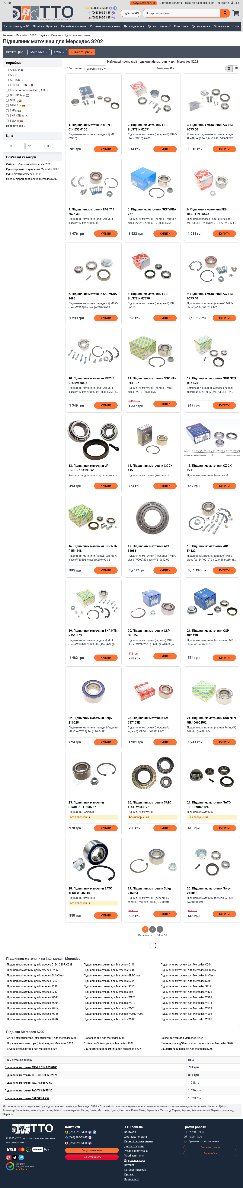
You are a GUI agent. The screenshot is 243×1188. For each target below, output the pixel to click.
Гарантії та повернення (138, 1141)
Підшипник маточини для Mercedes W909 (186, 1019)
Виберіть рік (81, 52)
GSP (14, 100)
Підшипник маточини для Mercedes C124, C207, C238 (39, 964)
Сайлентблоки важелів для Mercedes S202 (187, 1048)
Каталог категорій (135, 1169)
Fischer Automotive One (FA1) (27, 90)
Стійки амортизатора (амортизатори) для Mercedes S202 (42, 1037)
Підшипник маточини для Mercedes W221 (186, 1008)
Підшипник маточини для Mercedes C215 (109, 970)
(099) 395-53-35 (99, 17)
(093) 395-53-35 (97, 7)
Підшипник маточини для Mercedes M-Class (188, 975)
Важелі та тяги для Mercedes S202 (182, 1037)
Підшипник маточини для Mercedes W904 (32, 1019)
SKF (13, 110)
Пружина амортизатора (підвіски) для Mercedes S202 (40, 1043)
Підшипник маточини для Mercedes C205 (32, 970)
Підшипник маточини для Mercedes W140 (32, 997)
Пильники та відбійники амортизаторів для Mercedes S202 (197, 1043)
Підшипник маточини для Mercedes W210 (109, 1002)
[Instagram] (8, 1157)
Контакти (223, 2)
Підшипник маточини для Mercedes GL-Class (188, 970)
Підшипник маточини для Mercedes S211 (109, 986)
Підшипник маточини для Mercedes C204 (186, 964)
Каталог (129, 1165)
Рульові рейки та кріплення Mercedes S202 (32, 169)
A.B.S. (15, 69)
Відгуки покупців (134, 1160)
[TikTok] (15, 1157)
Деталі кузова (201, 26)
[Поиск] (225, 13)
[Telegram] (21, 1157)
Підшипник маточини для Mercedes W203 (186, 997)
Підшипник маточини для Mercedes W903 (186, 1013)
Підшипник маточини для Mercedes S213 (32, 991)
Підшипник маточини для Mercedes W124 (186, 991)
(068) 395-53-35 (99, 12)
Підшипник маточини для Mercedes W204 (32, 1002)
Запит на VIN (210, 1153)
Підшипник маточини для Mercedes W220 (109, 1008)
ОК (48, 146)
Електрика (181, 26)
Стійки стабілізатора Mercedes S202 (28, 164)
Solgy (14, 120)
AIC (11, 74)
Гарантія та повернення (199, 2)
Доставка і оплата (170, 2)
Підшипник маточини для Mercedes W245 (32, 1013)
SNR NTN (17, 115)
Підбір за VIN (131, 13)
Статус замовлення (143, 3)
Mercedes (21, 35)
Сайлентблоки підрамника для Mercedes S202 (112, 1048)
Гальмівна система (73, 26)
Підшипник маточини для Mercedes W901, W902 (113, 1013)
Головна (8, 35)
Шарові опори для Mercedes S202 (104, 1037)
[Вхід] (235, 3)
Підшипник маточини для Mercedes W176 (109, 997)
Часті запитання (134, 1155)
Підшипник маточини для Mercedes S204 (109, 980)
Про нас (129, 1174)
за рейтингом (96, 68)
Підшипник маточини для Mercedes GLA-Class (35, 975)
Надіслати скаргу (92, 1157)
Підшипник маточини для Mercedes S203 (32, 980)
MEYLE (15, 105)
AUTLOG (14, 79)
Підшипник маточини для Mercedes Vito (108, 991)
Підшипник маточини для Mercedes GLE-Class (112, 975)
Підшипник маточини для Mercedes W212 (32, 1008)
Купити (106, 149)
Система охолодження (105, 26)
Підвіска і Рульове (45, 26)
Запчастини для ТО (16, 26)
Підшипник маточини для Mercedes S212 (186, 986)
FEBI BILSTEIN (20, 85)
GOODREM (17, 95)
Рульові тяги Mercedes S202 (23, 174)
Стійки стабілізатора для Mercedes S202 (108, 1043)
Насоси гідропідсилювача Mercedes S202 (31, 178)
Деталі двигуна (134, 26)
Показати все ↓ (15, 125)
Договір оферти (134, 1146)
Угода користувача (136, 1150)
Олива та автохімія (226, 26)
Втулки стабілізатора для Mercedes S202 (32, 1048)
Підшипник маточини (31, 1067)
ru (5, 2)
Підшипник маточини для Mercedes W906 (109, 1019)
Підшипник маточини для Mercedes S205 (186, 980)
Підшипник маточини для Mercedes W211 (186, 1002)
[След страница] (160, 929)
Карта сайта (131, 1179)
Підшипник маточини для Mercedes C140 (109, 964)
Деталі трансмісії (159, 26)
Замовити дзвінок (210, 1147)
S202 (33, 35)
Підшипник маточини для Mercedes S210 (32, 986)
